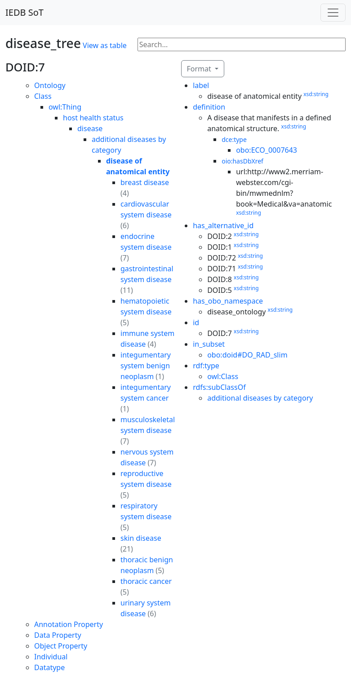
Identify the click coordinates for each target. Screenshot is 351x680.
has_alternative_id (223, 225)
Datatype (49, 667)
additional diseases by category (260, 398)
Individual (50, 657)
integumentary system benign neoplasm (145, 365)
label (201, 85)
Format (200, 69)
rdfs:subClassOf (219, 387)
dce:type (234, 139)
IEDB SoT (24, 12)
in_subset (209, 344)
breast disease (144, 182)
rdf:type (206, 366)
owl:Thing (65, 107)
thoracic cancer (146, 581)
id (196, 322)
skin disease (140, 538)
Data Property (57, 635)
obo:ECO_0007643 (266, 150)
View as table (105, 45)
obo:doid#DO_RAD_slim (247, 355)
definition (209, 107)
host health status (93, 118)
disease (89, 128)
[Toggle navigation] (333, 13)
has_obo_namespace (228, 301)
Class (43, 96)
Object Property (60, 646)
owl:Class (222, 376)
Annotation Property (68, 624)
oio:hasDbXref (242, 161)
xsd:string (316, 94)
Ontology (50, 85)
